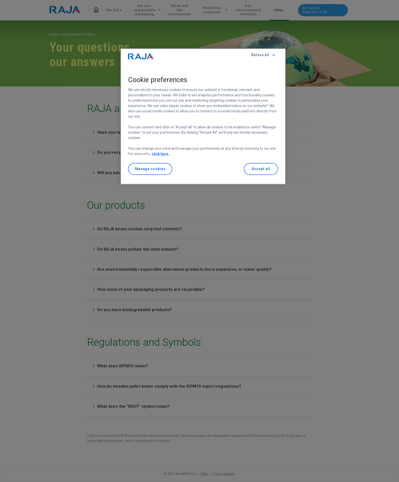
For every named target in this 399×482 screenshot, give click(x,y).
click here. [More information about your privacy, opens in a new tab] (160, 154)
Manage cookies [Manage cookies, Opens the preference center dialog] (150, 169)
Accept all (261, 169)
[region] (203, 116)
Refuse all (260, 55)
